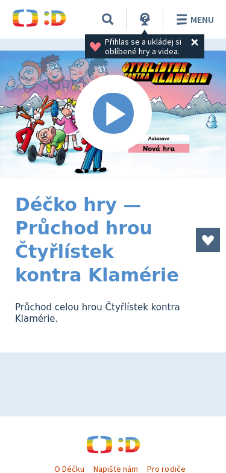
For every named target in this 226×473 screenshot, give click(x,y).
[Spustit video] (113, 114)
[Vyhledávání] (108, 19)
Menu (193, 19)
